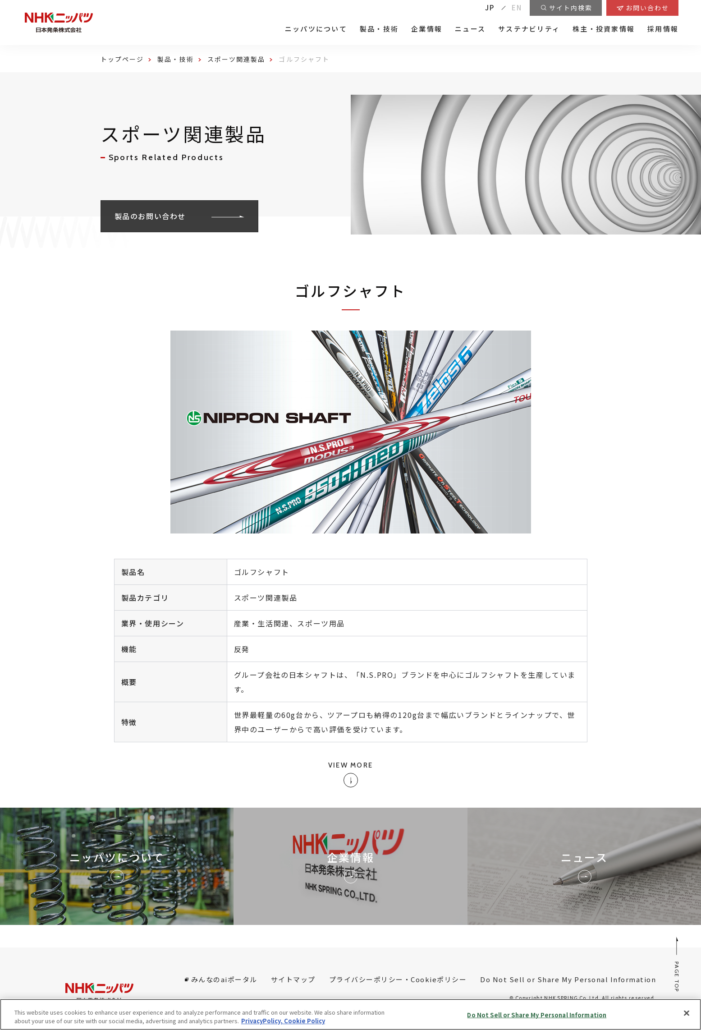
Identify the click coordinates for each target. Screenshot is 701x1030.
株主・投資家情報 (604, 29)
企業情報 (426, 29)
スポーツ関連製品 (236, 59)
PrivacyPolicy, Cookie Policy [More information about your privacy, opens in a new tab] (283, 1020)
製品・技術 (379, 29)
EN (517, 7)
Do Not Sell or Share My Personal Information (568, 979)
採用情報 (662, 29)
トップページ (122, 59)
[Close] (686, 1013)
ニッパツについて (316, 29)
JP (490, 7)
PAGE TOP (677, 964)
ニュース (470, 29)
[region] (350, 1014)
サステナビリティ (529, 29)
